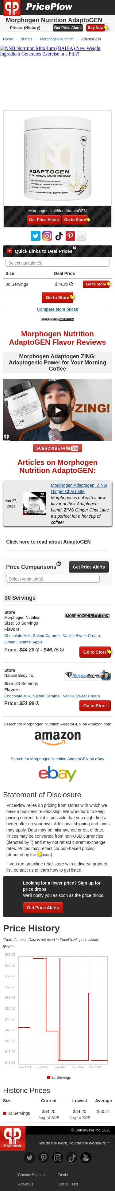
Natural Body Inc (19, 675)
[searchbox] (59, 263)
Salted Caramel (46, 635)
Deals (63, 1175)
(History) (32, 27)
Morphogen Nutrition (22, 617)
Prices (16, 27)
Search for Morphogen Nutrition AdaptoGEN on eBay (57, 759)
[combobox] (57, 263)
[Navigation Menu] (104, 7)
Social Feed (68, 1184)
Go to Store (76, 219)
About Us (25, 1184)
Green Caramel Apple (23, 642)
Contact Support (31, 1175)
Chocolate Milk (17, 635)
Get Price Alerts (68, 28)
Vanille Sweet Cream (81, 635)
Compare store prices (57, 309)
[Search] (89, 7)
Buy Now (96, 28)
